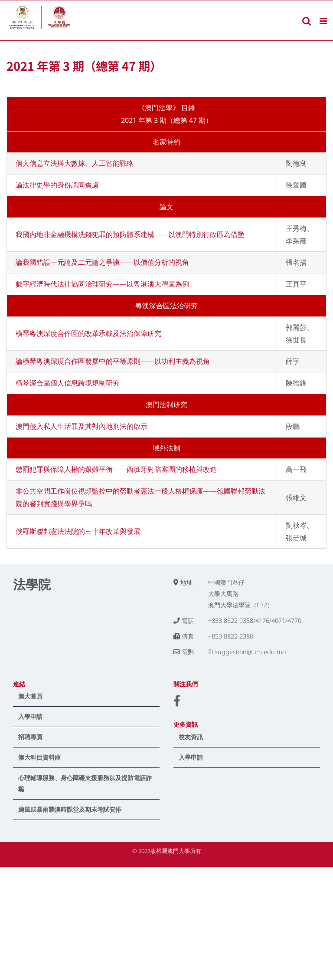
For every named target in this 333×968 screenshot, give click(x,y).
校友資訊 (191, 737)
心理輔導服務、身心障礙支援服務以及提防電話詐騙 (85, 783)
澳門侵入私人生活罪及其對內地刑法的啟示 (81, 426)
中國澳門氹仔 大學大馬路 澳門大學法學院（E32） (240, 593)
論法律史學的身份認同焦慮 (57, 185)
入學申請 (30, 716)
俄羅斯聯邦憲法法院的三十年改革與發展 (78, 531)
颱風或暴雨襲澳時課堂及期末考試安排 (69, 809)
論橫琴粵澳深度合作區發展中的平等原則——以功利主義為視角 (113, 361)
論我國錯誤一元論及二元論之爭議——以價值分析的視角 (102, 262)
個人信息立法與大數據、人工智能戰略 (75, 163)
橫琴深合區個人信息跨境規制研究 (68, 383)
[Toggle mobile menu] (324, 21)
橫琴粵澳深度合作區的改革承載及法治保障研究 (88, 333)
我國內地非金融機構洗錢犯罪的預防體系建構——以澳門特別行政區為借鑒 (130, 234)
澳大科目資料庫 (39, 757)
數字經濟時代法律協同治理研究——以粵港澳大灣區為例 (102, 284)
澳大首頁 (30, 696)
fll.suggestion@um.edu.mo (247, 652)
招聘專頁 (30, 737)
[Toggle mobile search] (306, 21)
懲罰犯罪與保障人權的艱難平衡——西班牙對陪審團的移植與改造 (116, 469)
